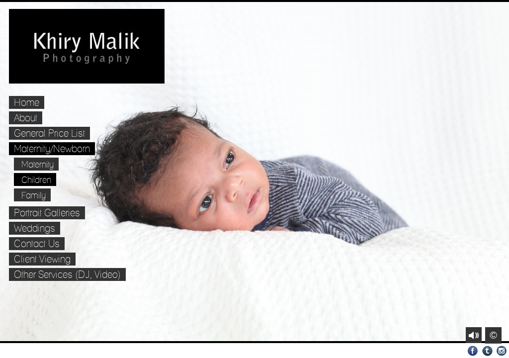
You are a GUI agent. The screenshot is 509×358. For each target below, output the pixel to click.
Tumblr (487, 351)
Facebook (473, 351)
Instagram (502, 351)
